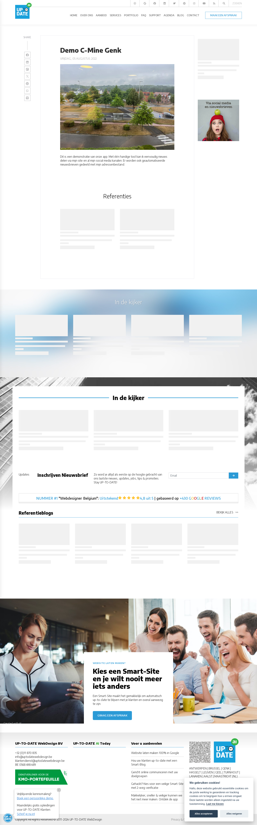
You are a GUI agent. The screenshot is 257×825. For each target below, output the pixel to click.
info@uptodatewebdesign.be (33, 757)
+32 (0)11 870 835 (26, 753)
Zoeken (237, 3)
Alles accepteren (203, 813)
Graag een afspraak (112, 715)
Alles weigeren (234, 813)
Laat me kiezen (215, 804)
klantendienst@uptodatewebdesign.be (40, 760)
